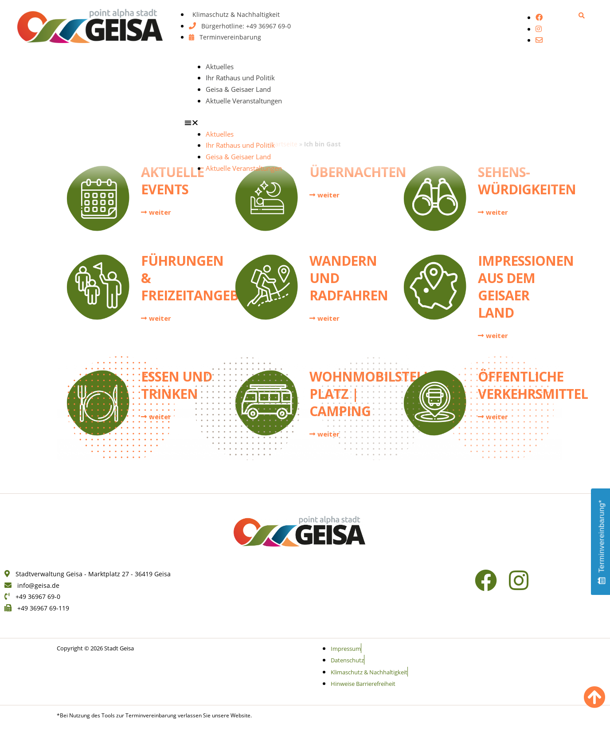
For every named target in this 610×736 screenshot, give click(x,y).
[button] (582, 15)
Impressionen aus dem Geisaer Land (526, 287)
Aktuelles (220, 66)
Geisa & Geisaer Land (238, 89)
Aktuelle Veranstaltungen (244, 100)
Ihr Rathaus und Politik (240, 77)
